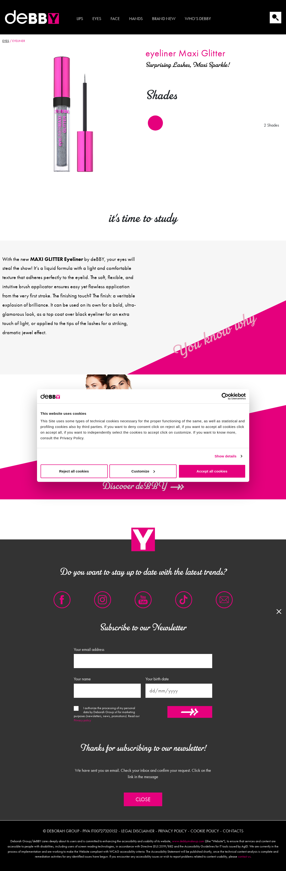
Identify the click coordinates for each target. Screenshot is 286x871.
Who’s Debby (198, 18)
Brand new (163, 18)
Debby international (32, 17)
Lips (80, 18)
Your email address (89, 649)
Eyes (96, 18)
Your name (82, 679)
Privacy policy (82, 720)
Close (143, 799)
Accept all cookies (212, 471)
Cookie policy (205, 831)
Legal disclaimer (137, 831)
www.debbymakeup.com (188, 841)
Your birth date (157, 679)
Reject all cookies (74, 471)
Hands (136, 18)
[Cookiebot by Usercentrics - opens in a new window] (225, 396)
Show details (225, 456)
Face (115, 18)
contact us (244, 856)
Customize (143, 471)
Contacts (233, 831)
